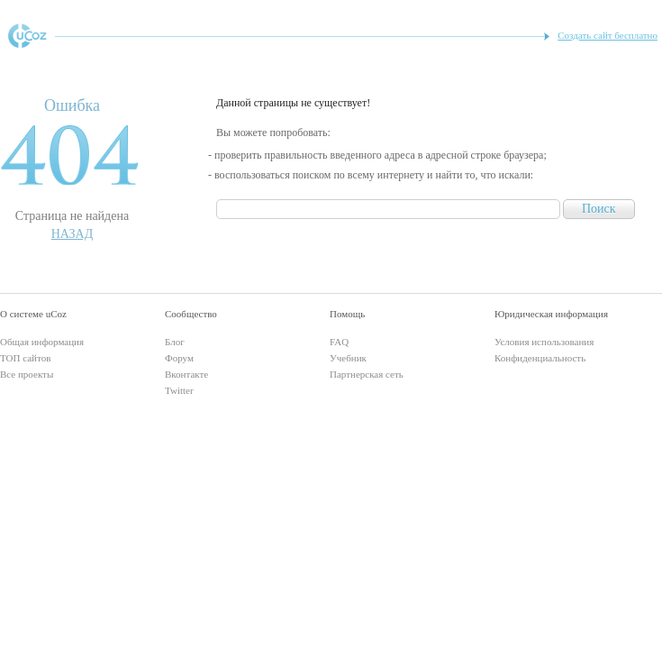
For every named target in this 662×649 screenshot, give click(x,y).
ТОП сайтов (25, 357)
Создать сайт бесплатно (607, 35)
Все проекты (26, 374)
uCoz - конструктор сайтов (27, 35)
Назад (72, 234)
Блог (175, 341)
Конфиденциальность (539, 357)
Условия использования (544, 341)
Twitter (179, 390)
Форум (179, 357)
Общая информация (42, 341)
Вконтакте (186, 374)
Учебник (348, 357)
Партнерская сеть (367, 374)
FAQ (339, 341)
